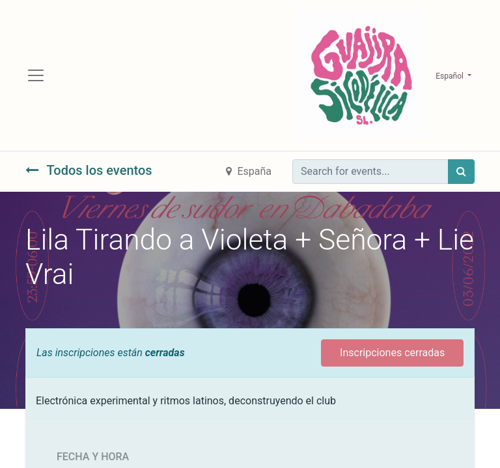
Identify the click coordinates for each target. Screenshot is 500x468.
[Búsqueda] (461, 171)
